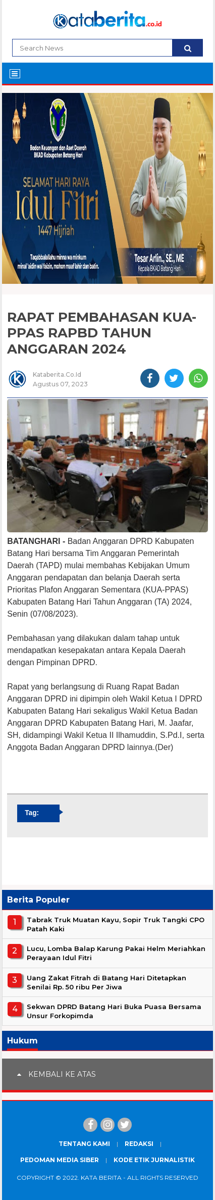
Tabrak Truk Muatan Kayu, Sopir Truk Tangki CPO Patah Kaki (115, 924)
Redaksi (139, 1143)
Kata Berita (101, 1177)
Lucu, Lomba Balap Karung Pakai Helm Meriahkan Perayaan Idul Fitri (116, 953)
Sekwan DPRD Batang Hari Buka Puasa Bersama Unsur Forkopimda (114, 1011)
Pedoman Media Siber (59, 1160)
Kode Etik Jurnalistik (154, 1160)
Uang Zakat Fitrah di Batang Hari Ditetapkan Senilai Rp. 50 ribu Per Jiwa (106, 982)
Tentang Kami (84, 1143)
